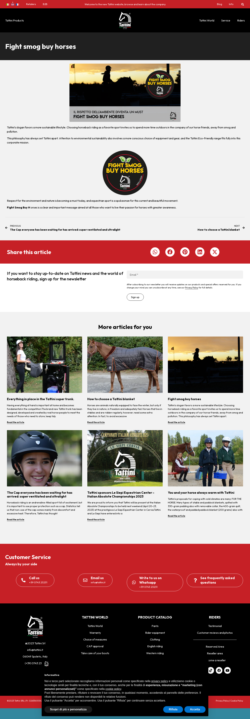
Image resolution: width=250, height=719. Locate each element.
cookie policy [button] (113, 688)
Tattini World (206, 20)
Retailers (31, 4)
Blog (219, 4)
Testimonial (215, 626)
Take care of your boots (95, 653)
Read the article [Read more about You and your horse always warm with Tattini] (176, 516)
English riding (155, 646)
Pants (155, 626)
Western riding (155, 653)
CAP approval (95, 646)
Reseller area (215, 653)
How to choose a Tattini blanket (111, 399)
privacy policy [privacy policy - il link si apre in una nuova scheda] (159, 681)
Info (231, 4)
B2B (45, 4)
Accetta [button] (195, 709)
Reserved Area (215, 646)
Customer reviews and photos (215, 632)
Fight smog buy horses (184, 399)
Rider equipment (155, 632)
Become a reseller (215, 660)
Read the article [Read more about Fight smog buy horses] (176, 422)
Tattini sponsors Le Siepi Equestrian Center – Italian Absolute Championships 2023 (120, 494)
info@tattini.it (35, 650)
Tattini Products (14, 20)
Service (225, 20)
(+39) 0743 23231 (35, 663)
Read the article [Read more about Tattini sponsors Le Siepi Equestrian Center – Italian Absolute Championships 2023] (96, 519)
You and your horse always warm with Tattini (201, 493)
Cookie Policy (236, 700)
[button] (242, 4)
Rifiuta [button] (173, 709)
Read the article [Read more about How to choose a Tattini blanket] (96, 422)
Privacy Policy (191, 287)
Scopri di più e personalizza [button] (68, 709)
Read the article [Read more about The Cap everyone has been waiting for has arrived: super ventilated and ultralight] (15, 519)
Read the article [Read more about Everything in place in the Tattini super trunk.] (15, 422)
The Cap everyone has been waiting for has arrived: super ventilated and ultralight (39, 494)
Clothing (155, 639)
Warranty (95, 632)
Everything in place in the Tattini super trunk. (40, 399)
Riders (241, 20)
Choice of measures (95, 639)
